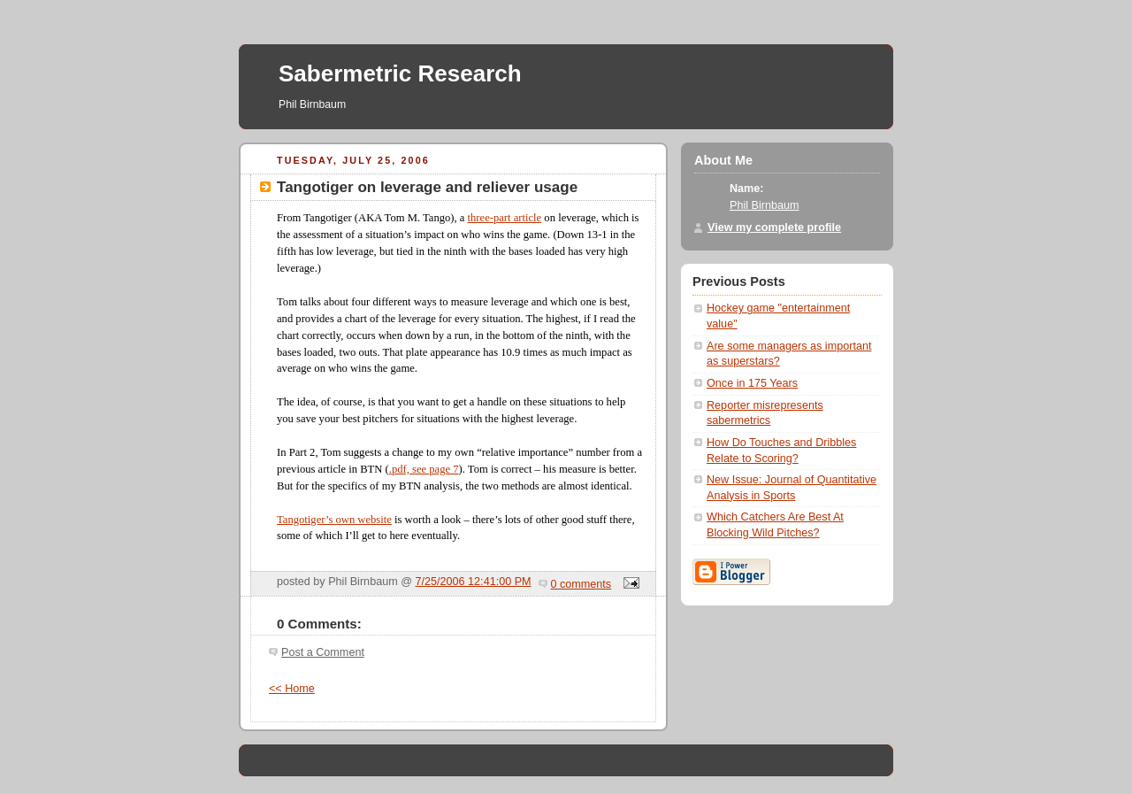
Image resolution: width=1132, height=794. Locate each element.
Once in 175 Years (752, 383)
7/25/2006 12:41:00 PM (474, 581)
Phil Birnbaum (764, 205)
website (374, 519)
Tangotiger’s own (317, 519)
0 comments (581, 584)
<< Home (292, 688)
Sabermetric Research (400, 73)
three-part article (505, 218)
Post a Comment (322, 652)
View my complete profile (774, 227)
